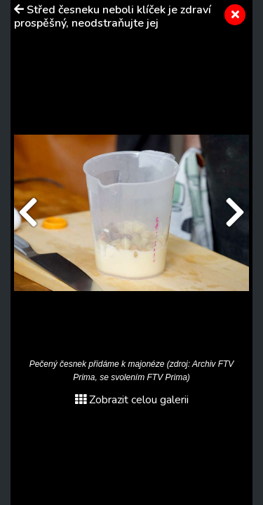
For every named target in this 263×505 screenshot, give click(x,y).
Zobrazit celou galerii (132, 400)
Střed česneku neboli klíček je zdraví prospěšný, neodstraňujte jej (112, 16)
